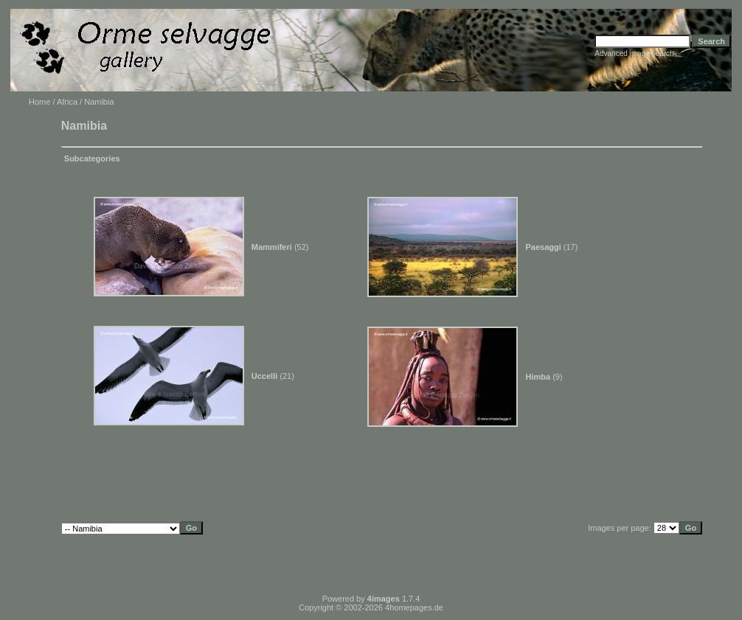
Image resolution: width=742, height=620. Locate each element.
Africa (67, 101)
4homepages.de (414, 607)
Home (39, 101)
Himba (537, 376)
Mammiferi (272, 247)
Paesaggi (543, 247)
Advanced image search (633, 53)
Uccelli (264, 376)
